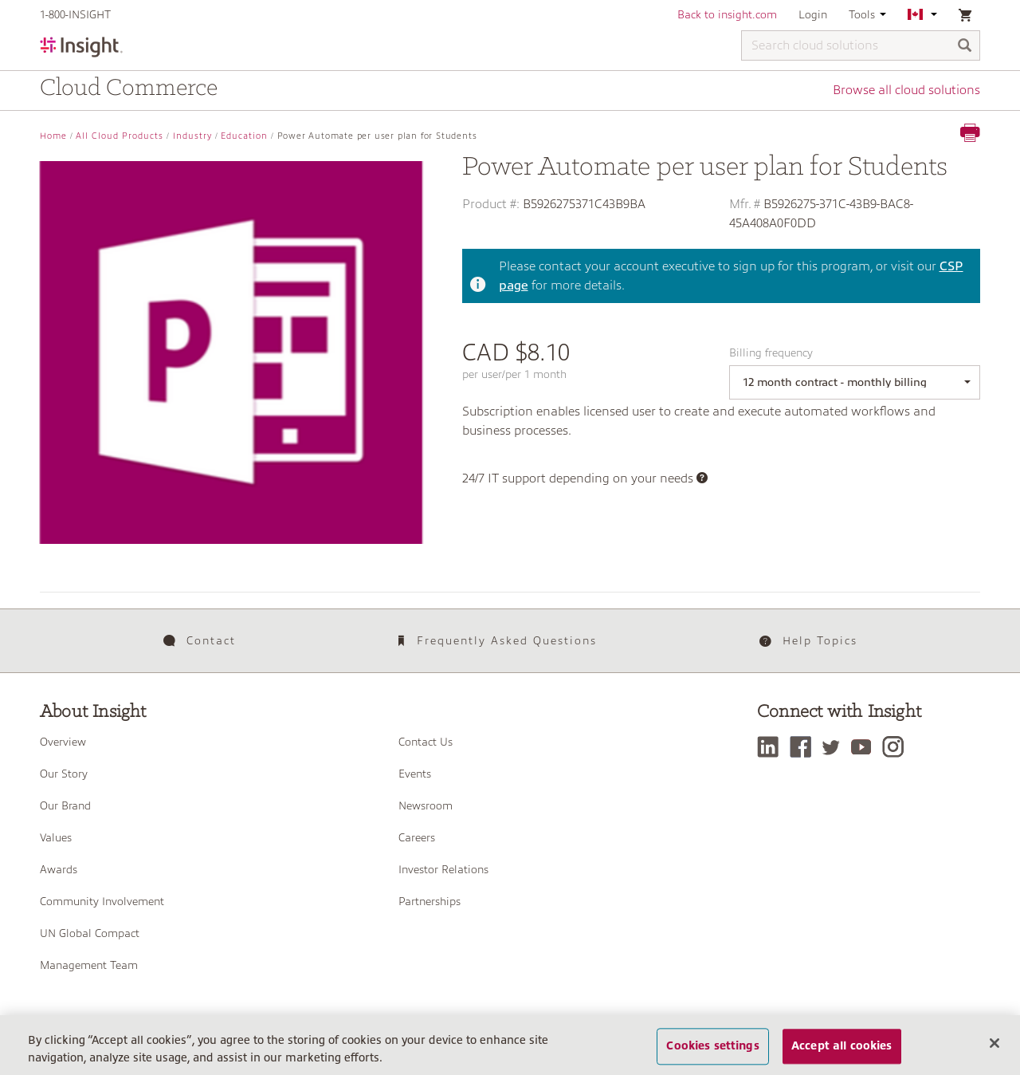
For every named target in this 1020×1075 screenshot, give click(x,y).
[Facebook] (804, 747)
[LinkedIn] (772, 747)
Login (812, 14)
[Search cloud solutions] (860, 45)
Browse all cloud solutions (906, 90)
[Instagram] (897, 747)
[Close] (994, 1043)
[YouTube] (865, 747)
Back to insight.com (727, 14)
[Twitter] (835, 747)
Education (244, 136)
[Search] (965, 46)
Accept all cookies (841, 1046)
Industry (192, 136)
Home (53, 136)
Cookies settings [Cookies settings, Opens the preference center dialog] (712, 1046)
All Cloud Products (119, 136)
